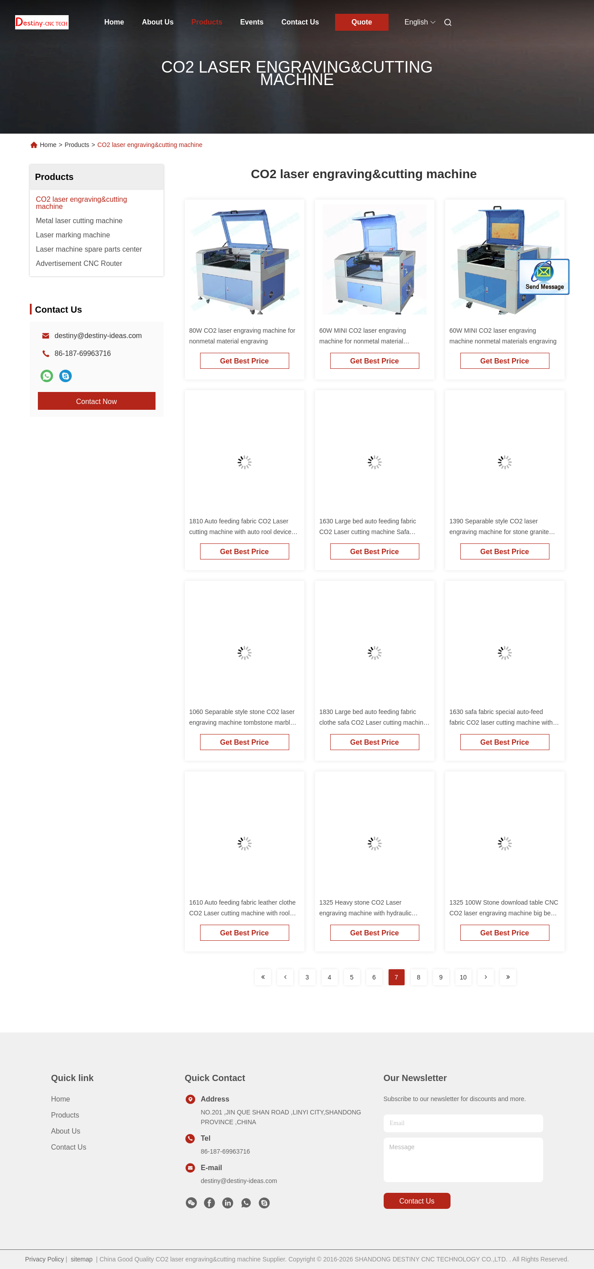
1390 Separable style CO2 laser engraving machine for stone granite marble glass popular (499, 532)
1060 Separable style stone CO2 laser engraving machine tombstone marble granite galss (242, 722)
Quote (362, 22)
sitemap (82, 1259)
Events (251, 22)
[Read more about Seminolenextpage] (263, 977)
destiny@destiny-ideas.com (98, 335)
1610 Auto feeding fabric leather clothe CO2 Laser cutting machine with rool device (242, 913)
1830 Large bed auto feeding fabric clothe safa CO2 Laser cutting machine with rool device (373, 722)
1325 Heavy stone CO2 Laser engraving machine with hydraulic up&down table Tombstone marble (367, 913)
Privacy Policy (44, 1259)
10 (463, 977)
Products (207, 22)
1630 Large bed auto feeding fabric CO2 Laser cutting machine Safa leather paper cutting (368, 532)
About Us (157, 22)
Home (114, 22)
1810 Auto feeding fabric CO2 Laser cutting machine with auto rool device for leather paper (240, 532)
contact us (416, 1201)
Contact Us (300, 22)
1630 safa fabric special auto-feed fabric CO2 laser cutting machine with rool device (501, 722)
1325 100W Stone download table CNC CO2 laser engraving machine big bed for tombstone (504, 913)
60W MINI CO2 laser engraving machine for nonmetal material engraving (363, 341)
